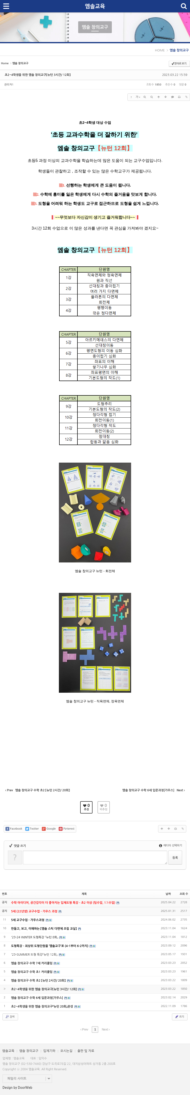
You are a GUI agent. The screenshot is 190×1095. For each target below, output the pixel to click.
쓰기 (179, 1017)
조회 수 (184, 894)
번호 (4, 894)
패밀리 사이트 (16, 1078)
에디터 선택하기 (170, 845)
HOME (160, 50)
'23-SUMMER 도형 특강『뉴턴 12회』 (34, 954)
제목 (84, 894)
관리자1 (9, 84)
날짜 (168, 894)
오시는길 (66, 1050)
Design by (17, 1087)
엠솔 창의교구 (179, 50)
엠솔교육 (8, 1050)
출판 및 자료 (85, 1050)
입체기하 (49, 1050)
